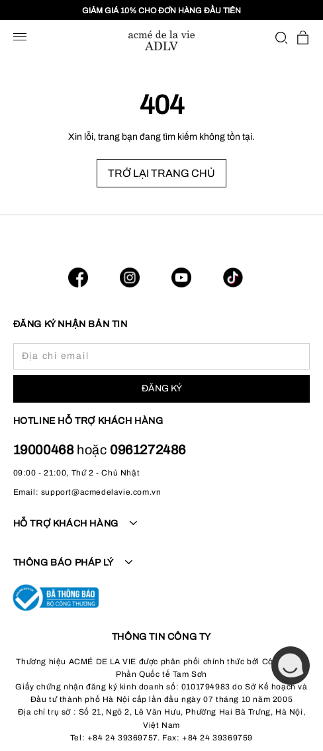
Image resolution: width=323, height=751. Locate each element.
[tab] (161, 531)
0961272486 (148, 449)
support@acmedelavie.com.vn (101, 492)
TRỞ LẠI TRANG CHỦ (161, 173)
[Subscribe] (161, 389)
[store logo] (161, 40)
